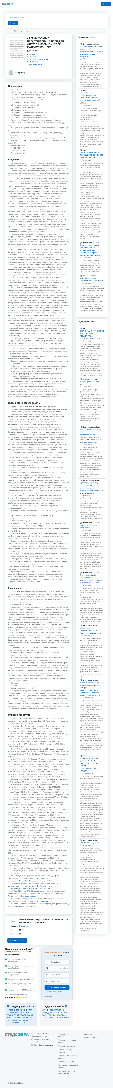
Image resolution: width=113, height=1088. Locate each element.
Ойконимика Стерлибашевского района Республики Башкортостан (90, 630)
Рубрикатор (18, 31)
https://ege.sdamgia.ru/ (29, 896)
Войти (106, 4)
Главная (8, 31)
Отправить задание (57, 987)
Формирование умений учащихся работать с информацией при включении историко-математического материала (91, 250)
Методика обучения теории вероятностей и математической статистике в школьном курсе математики (91, 51)
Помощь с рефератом (66, 1046)
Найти (13, 23)
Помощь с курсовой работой (66, 1035)
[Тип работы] (59, 962)
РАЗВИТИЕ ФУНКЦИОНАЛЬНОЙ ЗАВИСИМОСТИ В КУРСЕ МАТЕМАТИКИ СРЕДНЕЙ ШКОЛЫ (90, 98)
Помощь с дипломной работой (67, 1041)
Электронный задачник (89, 843)
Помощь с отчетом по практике (67, 1051)
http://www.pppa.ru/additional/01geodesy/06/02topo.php (29, 888)
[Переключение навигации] (98, 4)
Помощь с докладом (66, 1061)
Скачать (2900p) (17, 940)
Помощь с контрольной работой (67, 1057)
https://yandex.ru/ (29, 906)
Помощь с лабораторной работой (68, 1066)
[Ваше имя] (59, 981)
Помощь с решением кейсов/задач (66, 1072)
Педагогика (29, 31)
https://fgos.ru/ (46, 901)
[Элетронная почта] (59, 974)
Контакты (88, 1034)
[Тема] (59, 968)
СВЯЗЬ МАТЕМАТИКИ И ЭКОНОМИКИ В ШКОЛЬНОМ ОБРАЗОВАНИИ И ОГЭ (91, 155)
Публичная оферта (91, 1038)
